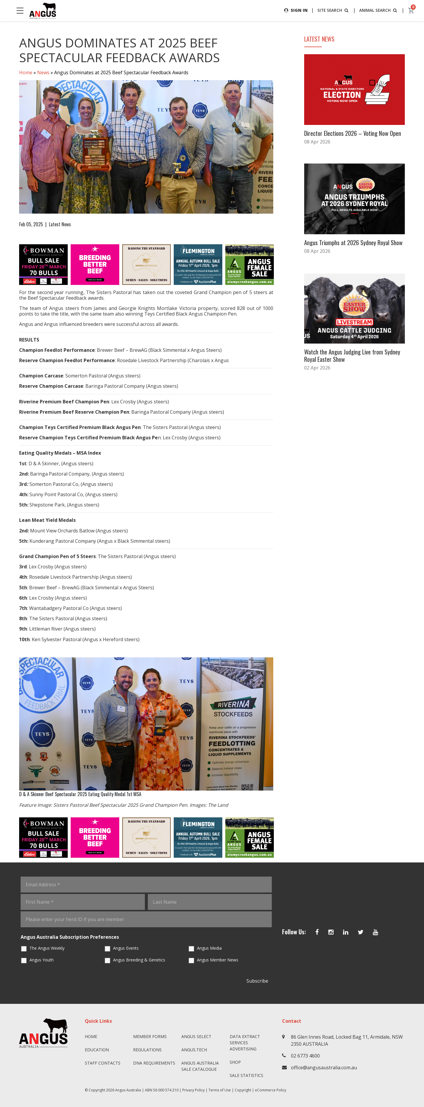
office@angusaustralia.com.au (324, 1067)
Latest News (60, 224)
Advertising (243, 1049)
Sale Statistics (246, 1075)
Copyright (243, 1090)
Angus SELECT (196, 1036)
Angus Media (209, 948)
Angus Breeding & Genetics (139, 960)
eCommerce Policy (270, 1090)
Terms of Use (219, 1090)
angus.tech (194, 1049)
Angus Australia (128, 1090)
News (43, 72)
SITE (332, 10)
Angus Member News (217, 960)
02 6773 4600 (305, 1055)
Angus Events (126, 948)
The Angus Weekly (46, 948)
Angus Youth (41, 960)
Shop (235, 1062)
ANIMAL (378, 10)
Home (25, 72)
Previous (13, 265)
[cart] (411, 10)
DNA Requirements (154, 1063)
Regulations (147, 1049)
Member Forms (150, 1036)
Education (97, 1049)
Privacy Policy (193, 1090)
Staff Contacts (102, 1063)
